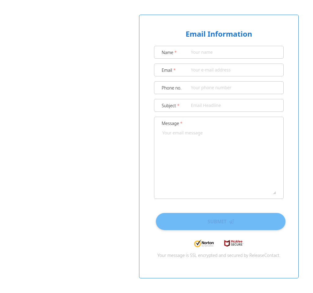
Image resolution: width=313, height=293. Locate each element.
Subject (170, 105)
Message (172, 123)
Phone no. (172, 88)
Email (169, 70)
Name (169, 52)
